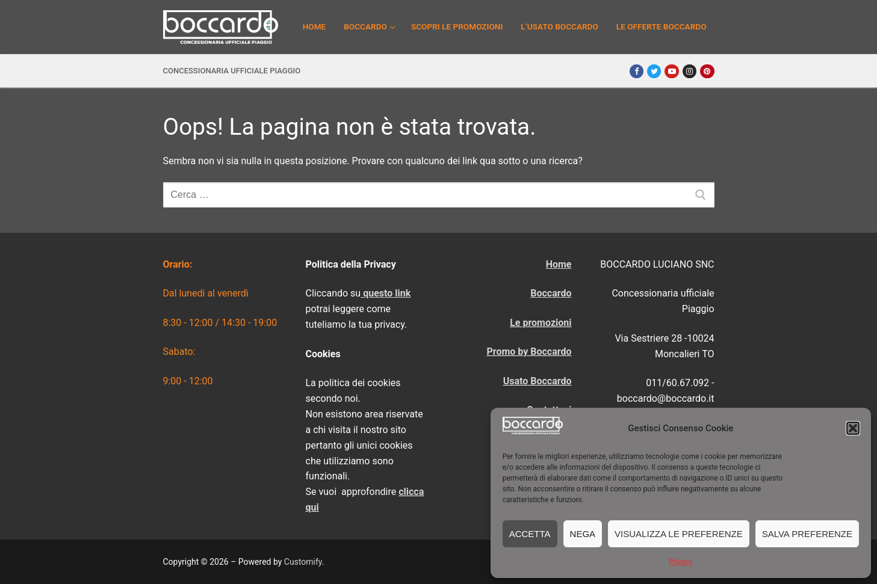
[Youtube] (671, 71)
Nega (583, 534)
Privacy (680, 562)
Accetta (530, 534)
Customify (303, 562)
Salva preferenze (807, 534)
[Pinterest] (707, 71)
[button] (853, 428)
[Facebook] (636, 71)
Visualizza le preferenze (679, 534)
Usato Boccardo (537, 381)
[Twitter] (654, 71)
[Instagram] (689, 71)
